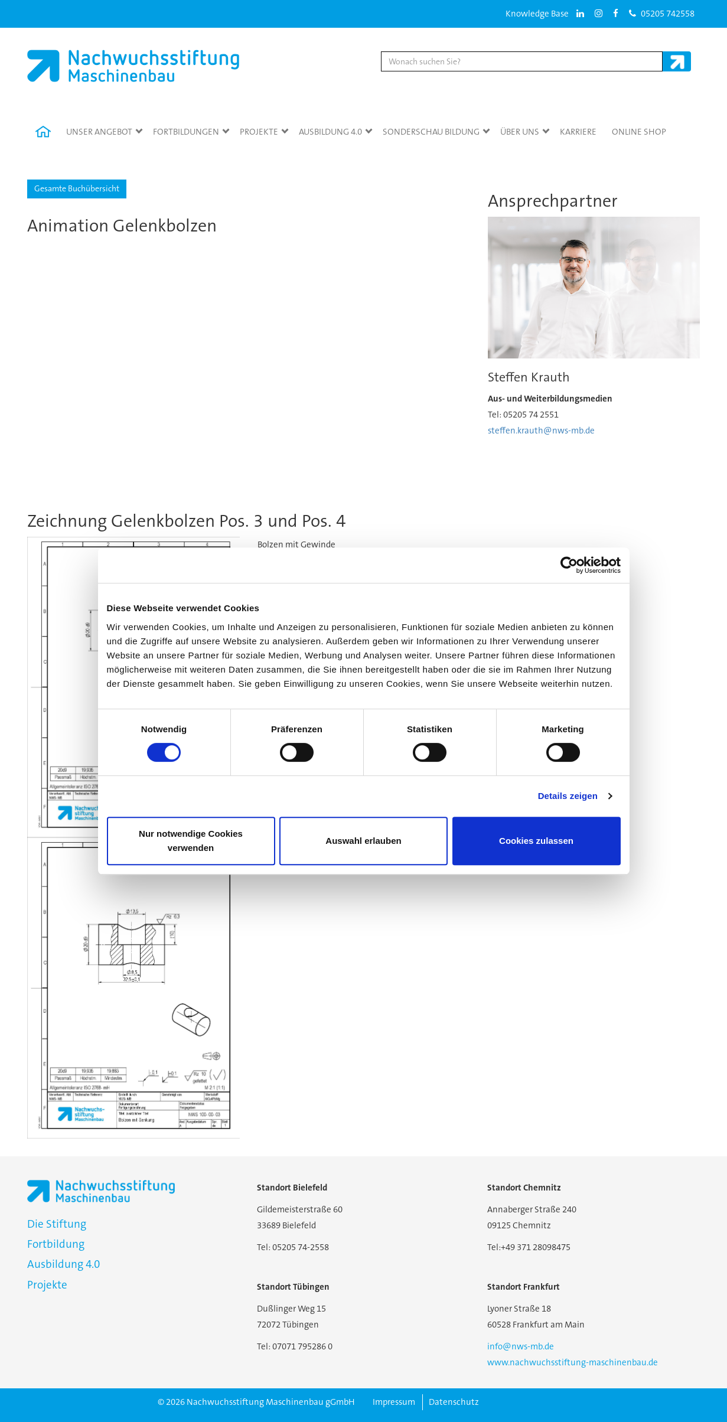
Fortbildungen (186, 132)
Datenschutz (454, 1402)
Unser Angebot (99, 132)
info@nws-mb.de (520, 1346)
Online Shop (639, 132)
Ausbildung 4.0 (330, 132)
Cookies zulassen (536, 841)
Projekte (259, 132)
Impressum (394, 1402)
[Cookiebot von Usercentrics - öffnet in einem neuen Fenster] (569, 565)
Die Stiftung (56, 1223)
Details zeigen (568, 796)
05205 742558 (662, 13)
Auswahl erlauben (363, 841)
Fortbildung (55, 1244)
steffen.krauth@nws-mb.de (541, 430)
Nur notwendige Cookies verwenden (191, 841)
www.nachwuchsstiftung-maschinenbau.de (572, 1362)
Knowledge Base (537, 13)
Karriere (578, 132)
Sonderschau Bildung (431, 132)
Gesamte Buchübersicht (76, 188)
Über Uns (519, 132)
